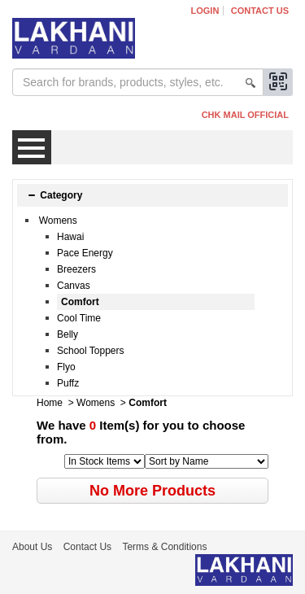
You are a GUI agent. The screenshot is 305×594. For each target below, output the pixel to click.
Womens (58, 220)
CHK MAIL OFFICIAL (245, 115)
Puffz (68, 383)
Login (205, 10)
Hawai (70, 236)
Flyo (66, 367)
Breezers (76, 269)
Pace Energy (85, 253)
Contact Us (260, 10)
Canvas (73, 285)
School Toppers (90, 350)
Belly (67, 334)
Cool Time (79, 318)
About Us (32, 547)
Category (55, 195)
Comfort (80, 302)
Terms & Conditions (164, 547)
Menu (31, 147)
